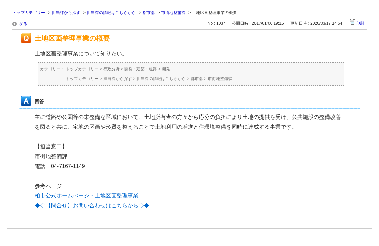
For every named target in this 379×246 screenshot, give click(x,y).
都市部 (148, 12)
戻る (23, 23)
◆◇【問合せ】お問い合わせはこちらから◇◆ (92, 205)
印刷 (360, 23)
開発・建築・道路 (140, 69)
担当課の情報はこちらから (111, 12)
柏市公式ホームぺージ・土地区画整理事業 (87, 196)
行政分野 (111, 69)
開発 (166, 69)
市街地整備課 (173, 12)
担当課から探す (66, 12)
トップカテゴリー (28, 12)
